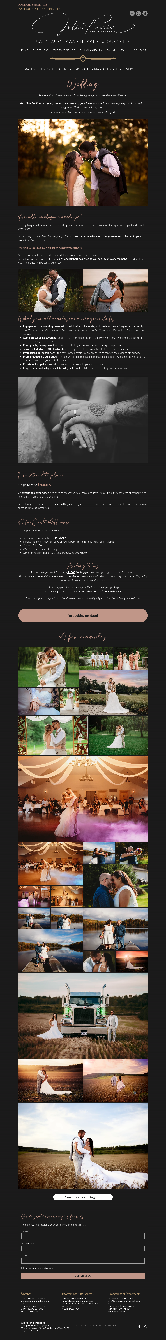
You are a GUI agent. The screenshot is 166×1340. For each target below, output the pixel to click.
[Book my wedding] (83, 1197)
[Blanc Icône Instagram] (145, 1326)
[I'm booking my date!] (83, 615)
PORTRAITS (81, 69)
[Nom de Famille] (82, 1248)
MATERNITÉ (33, 69)
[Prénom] (82, 1236)
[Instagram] (138, 13)
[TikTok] (145, 13)
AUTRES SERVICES (127, 69)
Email (24, 1255)
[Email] (82, 1260)
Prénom (25, 1231)
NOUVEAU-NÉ (58, 69)
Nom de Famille (28, 1243)
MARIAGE (101, 69)
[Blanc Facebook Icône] (139, 1326)
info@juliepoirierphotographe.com (78, 1301)
